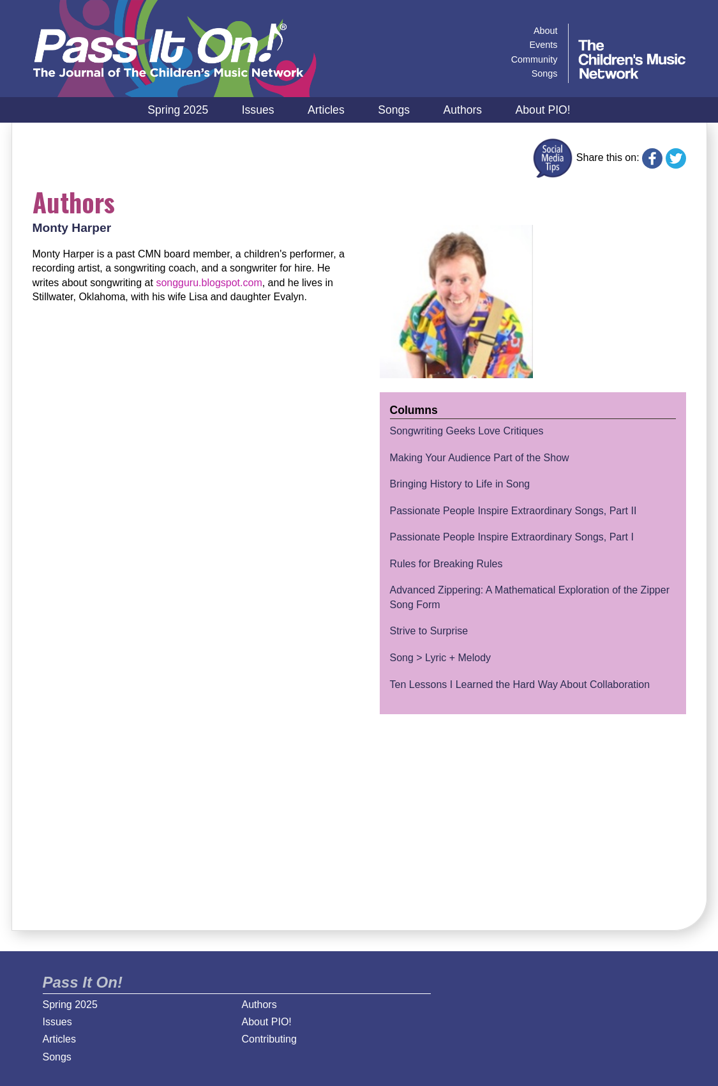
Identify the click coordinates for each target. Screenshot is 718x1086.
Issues (258, 109)
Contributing (269, 1039)
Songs (394, 109)
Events (544, 45)
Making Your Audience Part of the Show (479, 457)
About (546, 31)
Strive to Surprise (429, 630)
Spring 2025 (177, 109)
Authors (462, 109)
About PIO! (543, 109)
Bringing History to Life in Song (460, 483)
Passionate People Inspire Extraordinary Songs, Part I (512, 537)
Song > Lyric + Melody (440, 657)
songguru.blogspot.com (209, 282)
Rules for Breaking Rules (446, 563)
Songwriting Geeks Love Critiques (467, 430)
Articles (326, 109)
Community (534, 59)
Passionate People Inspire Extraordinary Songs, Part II (513, 510)
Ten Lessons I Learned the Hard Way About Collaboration (520, 684)
